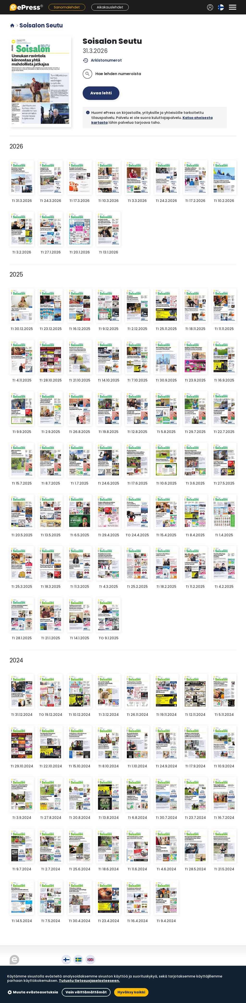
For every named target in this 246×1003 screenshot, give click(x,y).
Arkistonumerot (102, 60)
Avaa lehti (101, 93)
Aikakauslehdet (110, 7)
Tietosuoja (72, 980)
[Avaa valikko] (232, 7)
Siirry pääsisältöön (2, 2)
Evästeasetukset (78, 986)
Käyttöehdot (74, 975)
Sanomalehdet (67, 7)
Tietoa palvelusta (79, 969)
